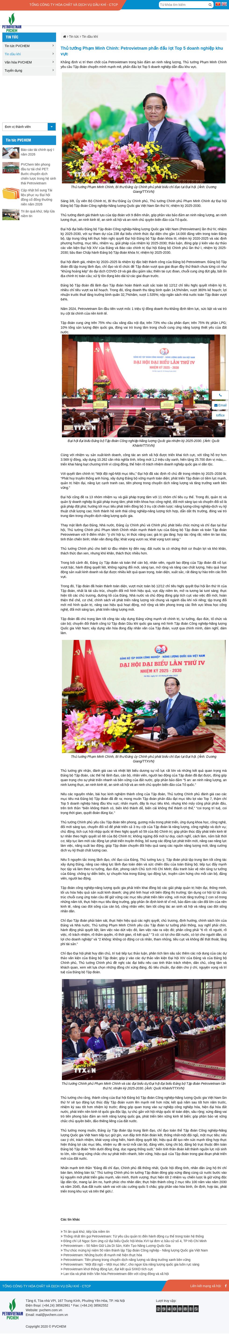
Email (220, 405)
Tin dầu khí (13, 54)
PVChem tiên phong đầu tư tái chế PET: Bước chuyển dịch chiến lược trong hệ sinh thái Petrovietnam (38, 174)
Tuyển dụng (13, 70)
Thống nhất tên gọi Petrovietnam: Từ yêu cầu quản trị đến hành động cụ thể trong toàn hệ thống (132, 1236)
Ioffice (220, 415)
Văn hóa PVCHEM (18, 62)
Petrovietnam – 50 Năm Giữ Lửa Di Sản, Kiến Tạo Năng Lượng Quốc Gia (116, 1246)
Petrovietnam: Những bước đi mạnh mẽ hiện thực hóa (101, 1255)
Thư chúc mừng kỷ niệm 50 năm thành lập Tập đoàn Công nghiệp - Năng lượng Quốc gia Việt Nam (134, 1250)
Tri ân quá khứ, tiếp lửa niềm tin (85, 1231)
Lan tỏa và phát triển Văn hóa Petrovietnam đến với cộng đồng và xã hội (115, 1274)
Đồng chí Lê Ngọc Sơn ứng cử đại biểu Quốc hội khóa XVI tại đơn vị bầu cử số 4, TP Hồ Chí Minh (134, 1241)
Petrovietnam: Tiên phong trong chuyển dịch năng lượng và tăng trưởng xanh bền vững (126, 1260)
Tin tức (12, 36)
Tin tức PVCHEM (17, 46)
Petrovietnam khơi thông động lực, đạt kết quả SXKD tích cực (107, 1269)
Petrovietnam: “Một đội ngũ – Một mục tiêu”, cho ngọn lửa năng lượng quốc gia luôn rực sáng (130, 1264)
